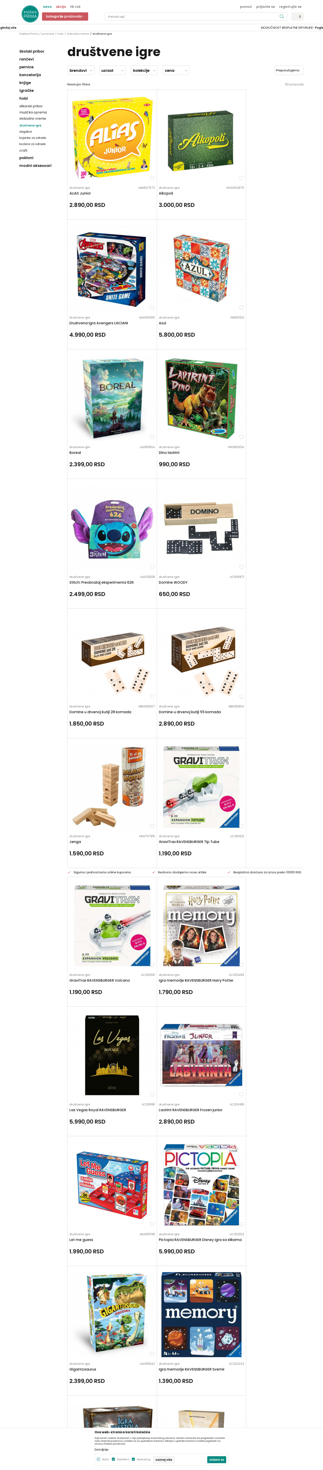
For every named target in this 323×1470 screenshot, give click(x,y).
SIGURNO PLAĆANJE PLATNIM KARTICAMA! (150, 27)
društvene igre (30, 125)
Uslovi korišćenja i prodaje (182, 1360)
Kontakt (97, 1372)
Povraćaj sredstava (177, 1401)
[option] (161, 27)
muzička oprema (33, 112)
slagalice (25, 132)
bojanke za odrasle (32, 138)
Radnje (96, 1383)
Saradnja (97, 1366)
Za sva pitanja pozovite (56, 1320)
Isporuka (170, 1383)
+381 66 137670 (30, 1375)
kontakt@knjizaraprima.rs (37, 1386)
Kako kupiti (171, 1366)
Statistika (123, 1459)
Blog (94, 1378)
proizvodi (48, 34)
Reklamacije (172, 1395)
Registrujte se (290, 6)
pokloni (26, 157)
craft (23, 150)
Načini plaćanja (174, 1372)
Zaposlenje (99, 1360)
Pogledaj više (193, 28)
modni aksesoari (35, 165)
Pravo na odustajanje (179, 1407)
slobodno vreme (78, 34)
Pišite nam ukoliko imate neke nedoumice (166, 1320)
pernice (26, 67)
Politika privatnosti (177, 1355)
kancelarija (30, 74)
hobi (60, 34)
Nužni (105, 1459)
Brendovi (97, 1389)
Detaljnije (102, 1449)
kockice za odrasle (32, 144)
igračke (26, 90)
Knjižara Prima (28, 34)
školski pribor (31, 51)
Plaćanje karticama (177, 1378)
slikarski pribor (31, 106)
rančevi (26, 59)
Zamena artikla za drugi (180, 1389)
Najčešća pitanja (175, 1412)
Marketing (143, 1459)
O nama (97, 1355)
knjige (25, 82)
